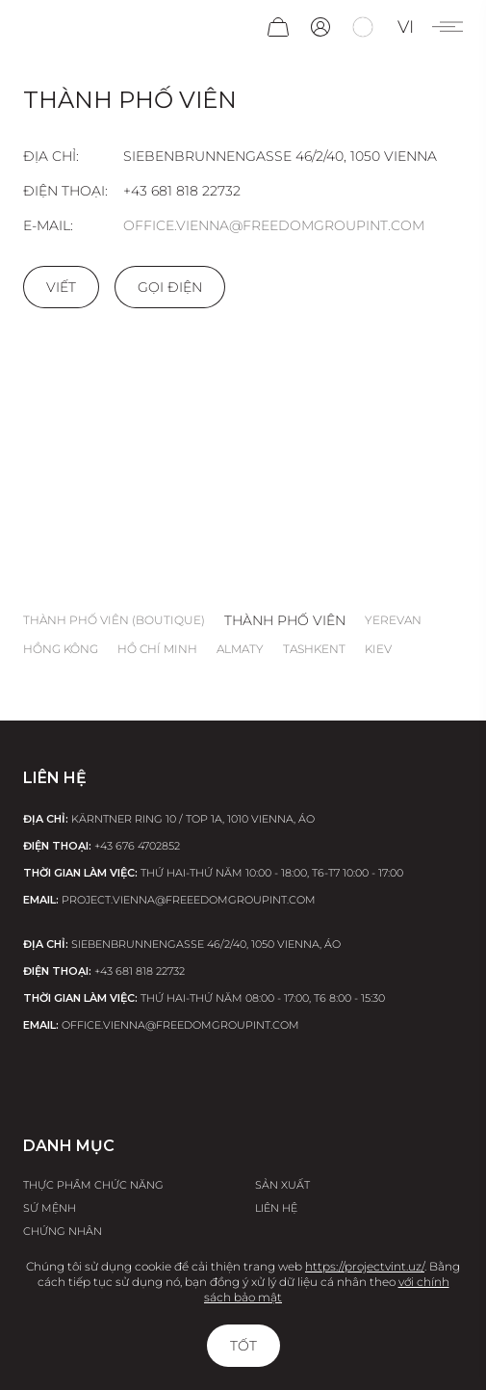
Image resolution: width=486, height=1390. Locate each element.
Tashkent (314, 649)
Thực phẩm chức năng (93, 1185)
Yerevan (393, 620)
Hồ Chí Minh (157, 649)
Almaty (240, 649)
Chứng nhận (62, 1231)
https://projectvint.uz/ (364, 1266)
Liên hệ (276, 1208)
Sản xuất (282, 1185)
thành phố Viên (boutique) (114, 620)
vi (405, 27)
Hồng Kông (60, 649)
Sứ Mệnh (49, 1208)
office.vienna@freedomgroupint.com (273, 225)
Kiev (378, 649)
